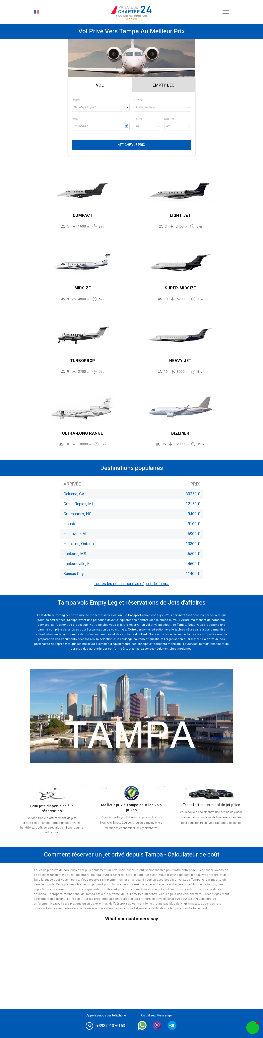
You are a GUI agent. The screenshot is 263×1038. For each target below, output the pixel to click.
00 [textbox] (167, 126)
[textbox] (100, 107)
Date (75, 119)
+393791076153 (110, 1026)
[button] (252, 1027)
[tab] (100, 84)
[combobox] (101, 107)
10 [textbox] (137, 126)
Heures (138, 119)
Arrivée (138, 100)
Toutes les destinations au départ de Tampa (131, 584)
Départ (76, 100)
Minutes (169, 119)
